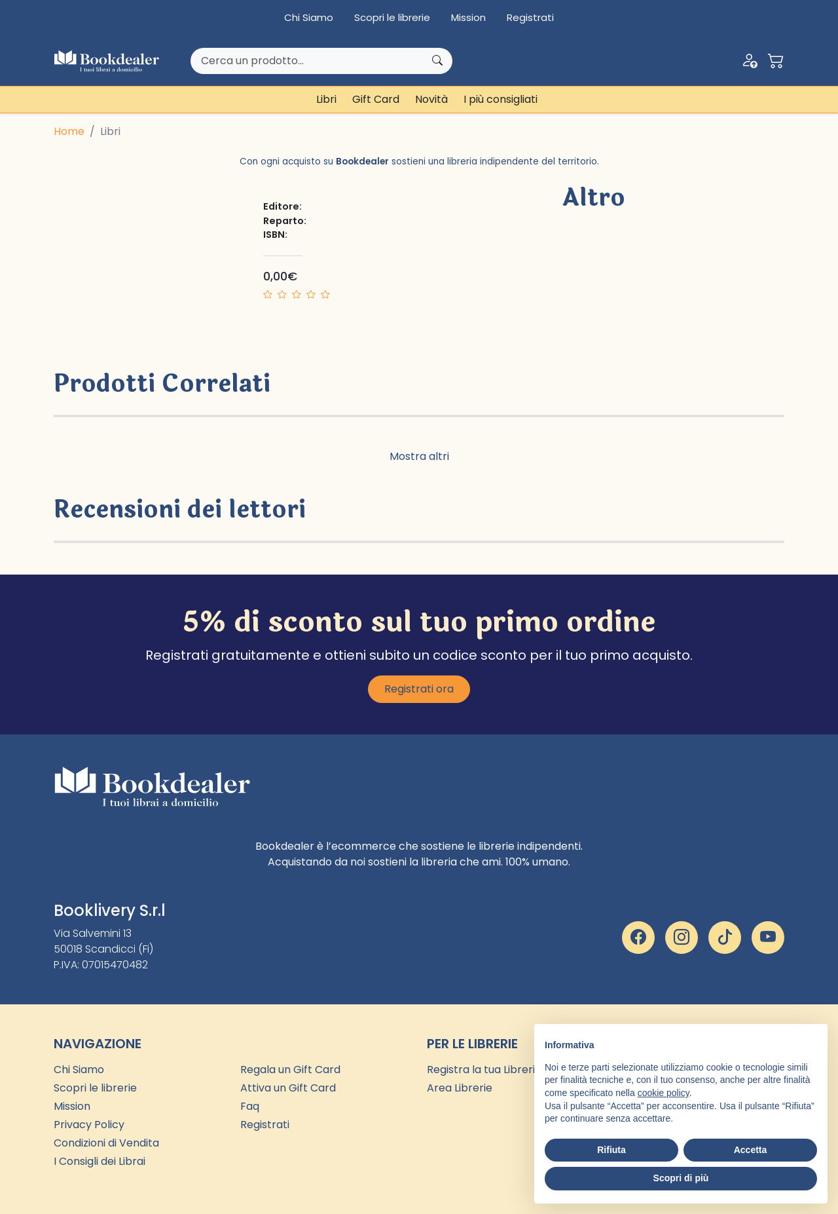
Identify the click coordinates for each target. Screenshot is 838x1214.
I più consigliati (500, 99)
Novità (431, 99)
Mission (468, 17)
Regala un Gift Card (290, 1069)
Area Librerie (459, 1087)
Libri (326, 99)
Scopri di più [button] (681, 1178)
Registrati (530, 17)
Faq (249, 1106)
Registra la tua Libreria (484, 1069)
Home (69, 131)
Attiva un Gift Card (288, 1087)
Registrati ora (419, 688)
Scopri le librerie (392, 17)
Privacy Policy (89, 1124)
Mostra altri (419, 456)
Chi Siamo (308, 17)
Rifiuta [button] (611, 1150)
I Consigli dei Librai (99, 1161)
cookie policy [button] (663, 1093)
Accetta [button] (750, 1150)
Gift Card (375, 99)
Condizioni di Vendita (106, 1142)
